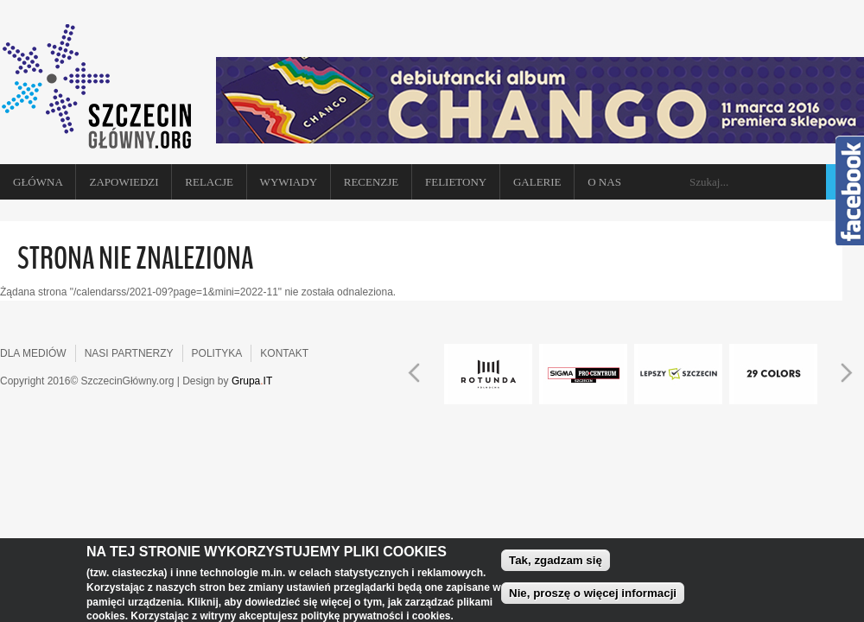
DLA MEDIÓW (33, 353)
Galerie (537, 181)
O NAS (604, 181)
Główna (38, 181)
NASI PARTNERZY (129, 353)
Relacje (209, 181)
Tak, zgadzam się (555, 567)
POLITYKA (217, 353)
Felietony (455, 181)
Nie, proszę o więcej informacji (593, 599)
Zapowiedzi (123, 181)
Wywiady (288, 181)
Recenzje (371, 181)
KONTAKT (284, 353)
